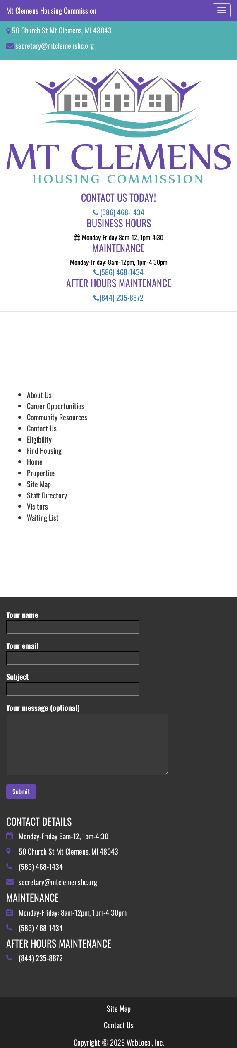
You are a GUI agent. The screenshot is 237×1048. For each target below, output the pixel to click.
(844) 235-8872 (118, 297)
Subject (72, 682)
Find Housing (44, 450)
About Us (39, 394)
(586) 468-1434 (118, 212)
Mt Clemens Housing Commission (51, 10)
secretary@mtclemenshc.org (54, 45)
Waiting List (43, 517)
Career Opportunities (55, 405)
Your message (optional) (87, 739)
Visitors (37, 506)
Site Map (39, 484)
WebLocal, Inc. (145, 1042)
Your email (72, 651)
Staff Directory (47, 495)
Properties (41, 472)
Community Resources (57, 417)
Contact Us (42, 428)
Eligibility (39, 439)
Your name (72, 620)
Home (35, 461)
